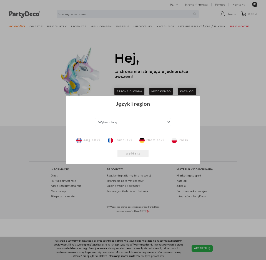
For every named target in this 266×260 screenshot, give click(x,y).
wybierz (133, 153)
